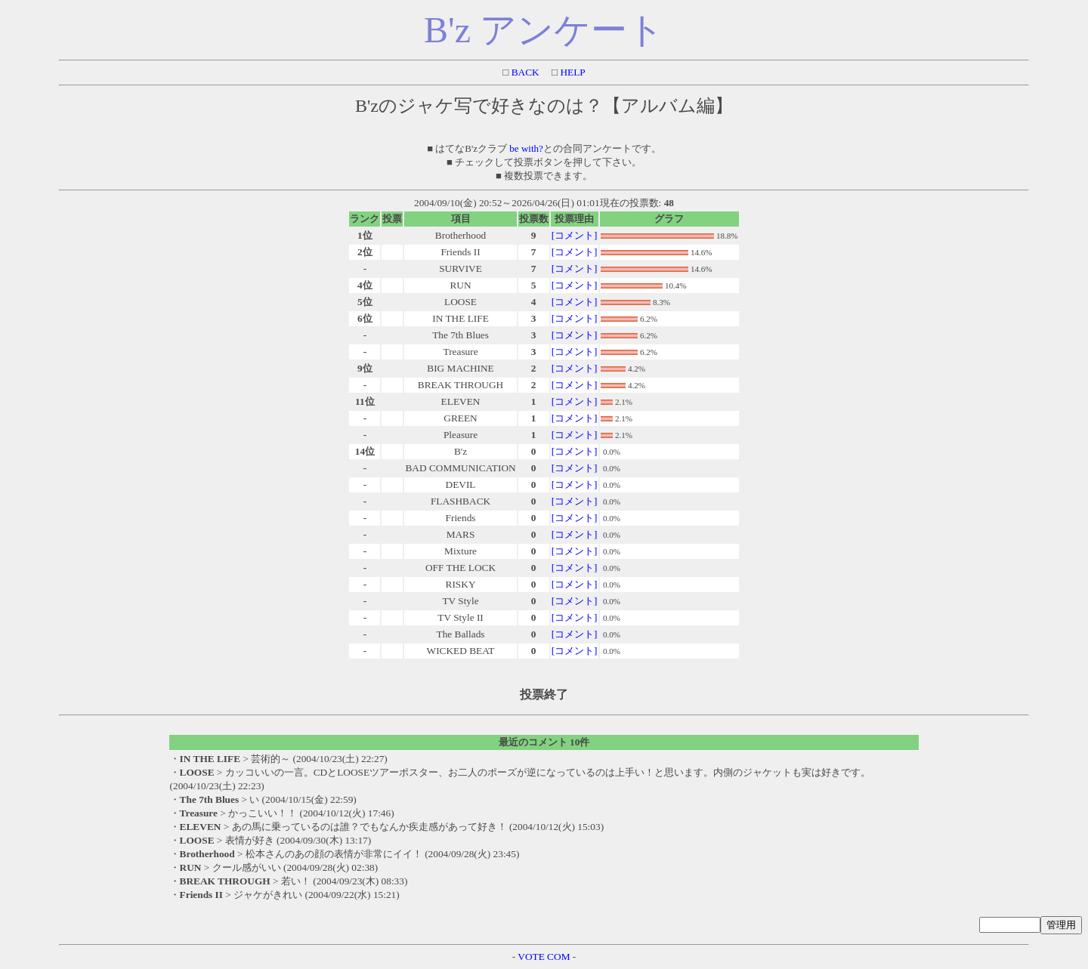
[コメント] (575, 235)
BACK (523, 72)
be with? (525, 148)
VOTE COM (544, 956)
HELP (572, 72)
